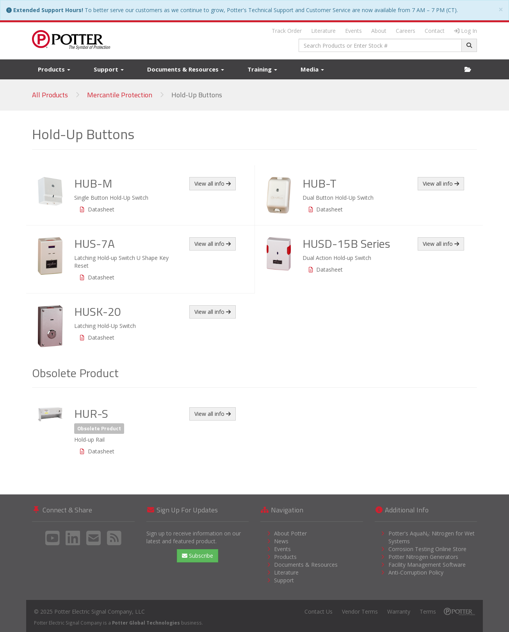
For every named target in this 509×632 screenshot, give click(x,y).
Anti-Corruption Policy (415, 572)
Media (312, 69)
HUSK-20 (97, 311)
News (281, 541)
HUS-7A (94, 243)
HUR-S (91, 414)
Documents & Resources (185, 69)
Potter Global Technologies (146, 622)
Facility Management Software (427, 564)
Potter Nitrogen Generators (423, 556)
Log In (465, 30)
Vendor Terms (360, 611)
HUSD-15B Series (346, 243)
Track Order (287, 30)
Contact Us (318, 611)
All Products (50, 95)
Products (54, 69)
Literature (323, 30)
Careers (405, 30)
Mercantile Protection (119, 95)
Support (109, 69)
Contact (435, 30)
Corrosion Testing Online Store (427, 549)
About (378, 30)
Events (353, 30)
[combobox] (380, 45)
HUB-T (319, 183)
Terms (428, 611)
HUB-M (93, 183)
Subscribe (197, 555)
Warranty (398, 611)
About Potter (290, 533)
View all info (212, 183)
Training (262, 69)
